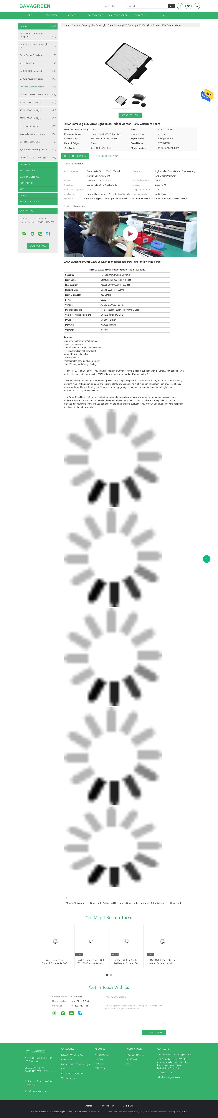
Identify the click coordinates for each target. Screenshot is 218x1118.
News (23, 189)
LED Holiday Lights (38, 126)
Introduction (102, 1055)
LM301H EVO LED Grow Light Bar (38, 46)
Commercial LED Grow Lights (38, 157)
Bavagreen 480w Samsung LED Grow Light (160, 903)
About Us (73, 15)
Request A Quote (29, 202)
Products (51, 15)
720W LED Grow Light (38, 118)
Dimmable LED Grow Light (38, 134)
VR (164, 15)
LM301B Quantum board (38, 78)
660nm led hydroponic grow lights (120, 903)
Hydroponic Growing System (38, 149)
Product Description (107, 156)
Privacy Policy (107, 1106)
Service (99, 1064)
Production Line (135, 1055)
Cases (23, 196)
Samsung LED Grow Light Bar (38, 94)
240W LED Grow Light (38, 102)
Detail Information (75, 156)
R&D (128, 1064)
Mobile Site (128, 1106)
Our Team (100, 1068)
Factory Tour (95, 15)
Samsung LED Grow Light (38, 86)
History (99, 1059)
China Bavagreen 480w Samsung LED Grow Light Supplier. (59, 1112)
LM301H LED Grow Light (38, 71)
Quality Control (117, 15)
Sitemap (88, 1106)
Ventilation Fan (38, 63)
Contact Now (130, 115)
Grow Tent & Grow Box (38, 55)
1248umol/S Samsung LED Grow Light (82, 903)
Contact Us (139, 15)
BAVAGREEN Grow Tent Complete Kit (38, 35)
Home (29, 15)
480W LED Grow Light (38, 110)
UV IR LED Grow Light (38, 141)
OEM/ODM (131, 1059)
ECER (184, 1112)
